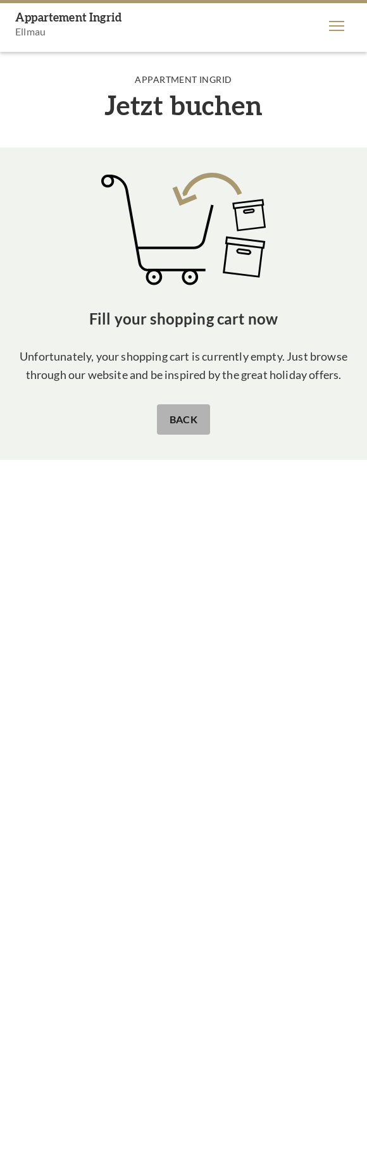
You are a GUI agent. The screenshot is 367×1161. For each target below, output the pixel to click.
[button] (336, 26)
